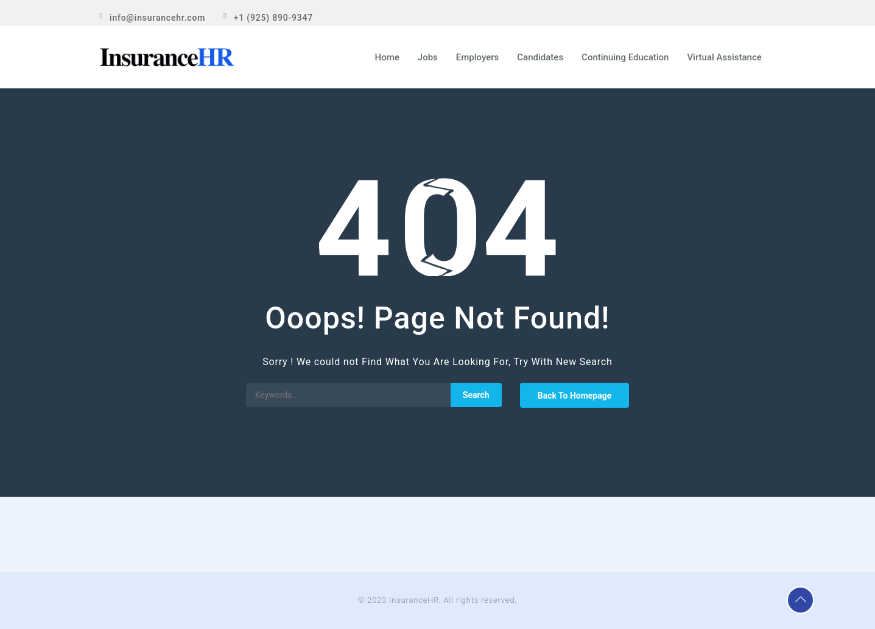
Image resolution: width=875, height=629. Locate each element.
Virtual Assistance (724, 57)
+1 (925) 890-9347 (273, 18)
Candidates (540, 57)
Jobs (428, 57)
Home (387, 57)
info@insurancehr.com (157, 18)
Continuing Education (625, 57)
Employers (477, 57)
